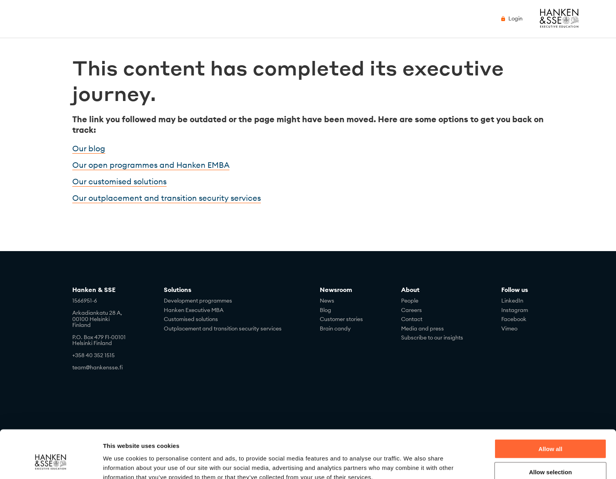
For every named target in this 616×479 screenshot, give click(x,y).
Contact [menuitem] (411, 319)
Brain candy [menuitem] (335, 328)
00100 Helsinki (91, 319)
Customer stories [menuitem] (341, 319)
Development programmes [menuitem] (198, 300)
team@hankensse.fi (97, 367)
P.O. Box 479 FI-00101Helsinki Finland (99, 340)
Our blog (88, 148)
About (410, 290)
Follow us (514, 290)
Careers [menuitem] (411, 310)
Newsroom (336, 290)
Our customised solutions (119, 181)
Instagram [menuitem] (514, 310)
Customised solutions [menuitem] (191, 319)
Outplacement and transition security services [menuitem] (223, 328)
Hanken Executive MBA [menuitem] (194, 310)
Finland (81, 325)
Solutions (177, 290)
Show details (412, 463)
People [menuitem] (409, 300)
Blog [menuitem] (325, 310)
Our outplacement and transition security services (166, 198)
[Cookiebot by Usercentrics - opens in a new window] (50, 464)
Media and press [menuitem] (422, 328)
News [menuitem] (327, 300)
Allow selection (550, 433)
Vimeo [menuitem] (509, 328)
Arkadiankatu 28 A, (97, 312)
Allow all (551, 410)
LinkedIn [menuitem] (512, 300)
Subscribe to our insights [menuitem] (432, 337)
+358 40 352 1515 (93, 355)
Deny (550, 456)
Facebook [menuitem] (513, 319)
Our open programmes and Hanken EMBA (150, 165)
